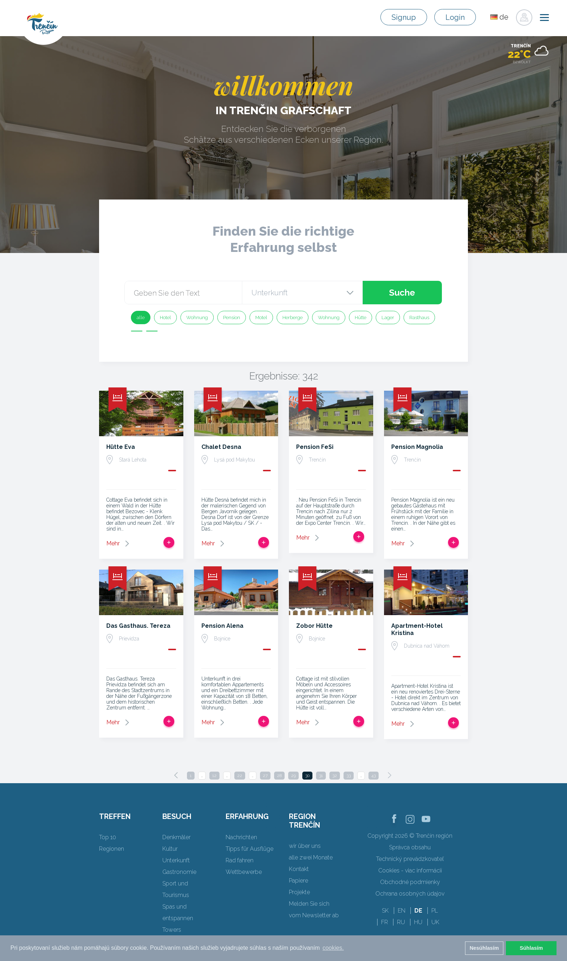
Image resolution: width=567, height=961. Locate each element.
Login (455, 17)
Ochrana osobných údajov (409, 893)
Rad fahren (239, 860)
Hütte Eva (120, 446)
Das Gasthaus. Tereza (138, 625)
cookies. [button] (333, 948)
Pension (231, 317)
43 (373, 775)
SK (385, 910)
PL (434, 910)
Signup (404, 17)
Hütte (360, 317)
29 (293, 775)
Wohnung (197, 317)
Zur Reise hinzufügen (169, 542)
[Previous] (176, 775)
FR (384, 922)
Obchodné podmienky (410, 882)
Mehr (113, 543)
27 (265, 775)
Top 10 (107, 837)
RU (401, 922)
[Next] (389, 775)
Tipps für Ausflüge (249, 848)
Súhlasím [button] (531, 948)
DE (418, 910)
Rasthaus (419, 317)
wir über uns (305, 845)
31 (321, 775)
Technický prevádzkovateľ (410, 858)
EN (401, 910)
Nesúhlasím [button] (484, 948)
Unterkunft (176, 860)
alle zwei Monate (311, 857)
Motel (261, 317)
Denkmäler (176, 837)
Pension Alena (222, 625)
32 (334, 775)
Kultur (170, 848)
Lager (387, 317)
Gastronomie (179, 871)
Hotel (165, 317)
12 (214, 775)
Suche (402, 292)
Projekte (299, 892)
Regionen (111, 848)
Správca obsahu (410, 847)
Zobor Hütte (314, 625)
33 (348, 775)
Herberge (292, 317)
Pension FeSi (314, 446)
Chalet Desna (221, 446)
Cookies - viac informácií (410, 870)
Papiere (298, 880)
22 (239, 775)
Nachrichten (241, 837)
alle (141, 317)
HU (418, 922)
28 (279, 775)
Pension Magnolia (417, 446)
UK (435, 922)
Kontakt (299, 869)
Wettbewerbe (244, 871)
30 (307, 775)
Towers (171, 929)
